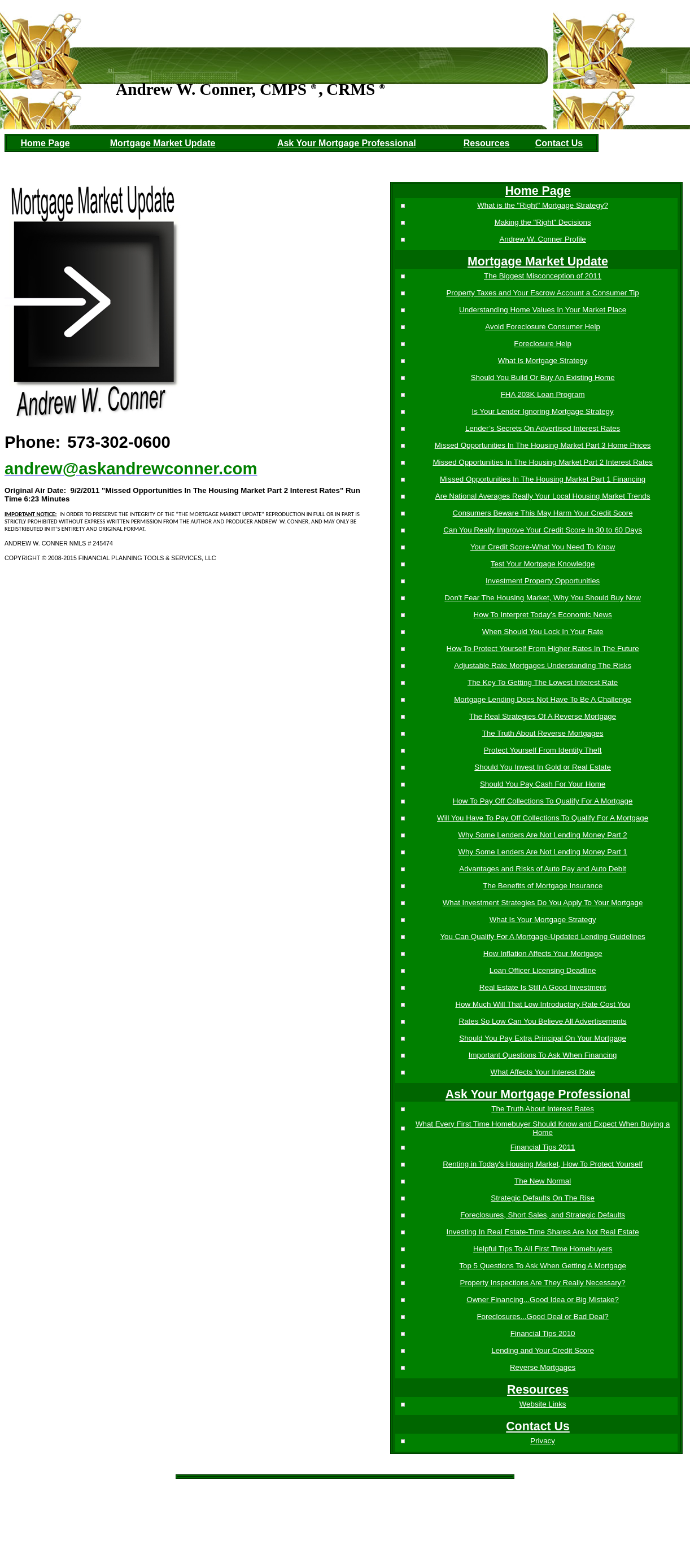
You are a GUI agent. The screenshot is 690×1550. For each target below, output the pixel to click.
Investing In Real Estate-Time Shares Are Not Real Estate (542, 1232)
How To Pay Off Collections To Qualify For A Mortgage (542, 801)
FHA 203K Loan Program (542, 394)
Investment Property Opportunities (541, 581)
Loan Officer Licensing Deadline (541, 970)
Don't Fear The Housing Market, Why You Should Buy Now (541, 597)
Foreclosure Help (541, 343)
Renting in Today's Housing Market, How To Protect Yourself (541, 1164)
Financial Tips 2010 (541, 1333)
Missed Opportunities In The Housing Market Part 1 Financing (541, 479)
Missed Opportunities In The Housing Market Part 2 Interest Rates (541, 462)
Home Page (45, 143)
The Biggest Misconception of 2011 (541, 276)
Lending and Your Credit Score (541, 1350)
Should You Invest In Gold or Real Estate (541, 767)
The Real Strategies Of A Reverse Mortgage (541, 716)
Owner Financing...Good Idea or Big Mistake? (541, 1299)
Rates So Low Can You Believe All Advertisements (542, 1021)
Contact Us (559, 143)
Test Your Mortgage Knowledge (542, 564)
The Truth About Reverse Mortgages (541, 733)
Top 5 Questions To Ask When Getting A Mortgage (541, 1265)
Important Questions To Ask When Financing (542, 1055)
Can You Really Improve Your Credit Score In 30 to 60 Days (541, 530)
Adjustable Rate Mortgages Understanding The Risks (541, 665)
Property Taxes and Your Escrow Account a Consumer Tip (542, 293)
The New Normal (541, 1181)
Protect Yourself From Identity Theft (542, 750)
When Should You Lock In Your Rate (541, 631)
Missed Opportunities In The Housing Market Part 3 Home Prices (542, 445)
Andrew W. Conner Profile (542, 239)
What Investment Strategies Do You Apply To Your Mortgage (542, 902)
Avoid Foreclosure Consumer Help (541, 326)
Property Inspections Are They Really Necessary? (542, 1282)
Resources (487, 143)
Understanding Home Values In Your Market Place (541, 309)
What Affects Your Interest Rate (542, 1072)
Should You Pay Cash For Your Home (541, 784)
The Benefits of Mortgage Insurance (541, 885)
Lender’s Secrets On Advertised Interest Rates (541, 428)
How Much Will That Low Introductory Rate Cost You (541, 1004)
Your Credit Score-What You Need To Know (541, 547)
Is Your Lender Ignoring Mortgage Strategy (542, 411)
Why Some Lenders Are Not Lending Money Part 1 (541, 852)
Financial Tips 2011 (541, 1147)
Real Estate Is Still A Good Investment (541, 987)
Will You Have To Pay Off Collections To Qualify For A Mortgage (541, 818)
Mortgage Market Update (163, 143)
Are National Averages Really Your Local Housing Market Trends (541, 496)
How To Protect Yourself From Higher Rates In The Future (542, 648)
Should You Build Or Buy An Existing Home (542, 377)
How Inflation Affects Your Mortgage (541, 953)
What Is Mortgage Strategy (542, 360)
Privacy (541, 1441)
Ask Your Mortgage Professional (346, 143)
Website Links (541, 1404)
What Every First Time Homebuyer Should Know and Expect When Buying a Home (541, 1128)
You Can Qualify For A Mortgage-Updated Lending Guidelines (541, 936)
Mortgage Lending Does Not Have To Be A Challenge (541, 699)
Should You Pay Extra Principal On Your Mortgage (541, 1038)
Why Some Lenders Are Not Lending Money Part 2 (541, 835)
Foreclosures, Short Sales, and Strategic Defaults (541, 1215)
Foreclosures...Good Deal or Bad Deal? (542, 1316)
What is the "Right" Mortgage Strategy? (541, 205)
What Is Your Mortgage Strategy (541, 919)
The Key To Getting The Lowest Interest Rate (541, 682)
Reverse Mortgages (541, 1367)
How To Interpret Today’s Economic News (542, 614)
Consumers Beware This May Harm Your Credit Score (542, 513)
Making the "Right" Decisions (542, 222)
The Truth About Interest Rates (541, 1108)
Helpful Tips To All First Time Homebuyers (541, 1249)
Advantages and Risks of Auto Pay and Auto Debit (541, 868)
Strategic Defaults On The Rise (541, 1198)
